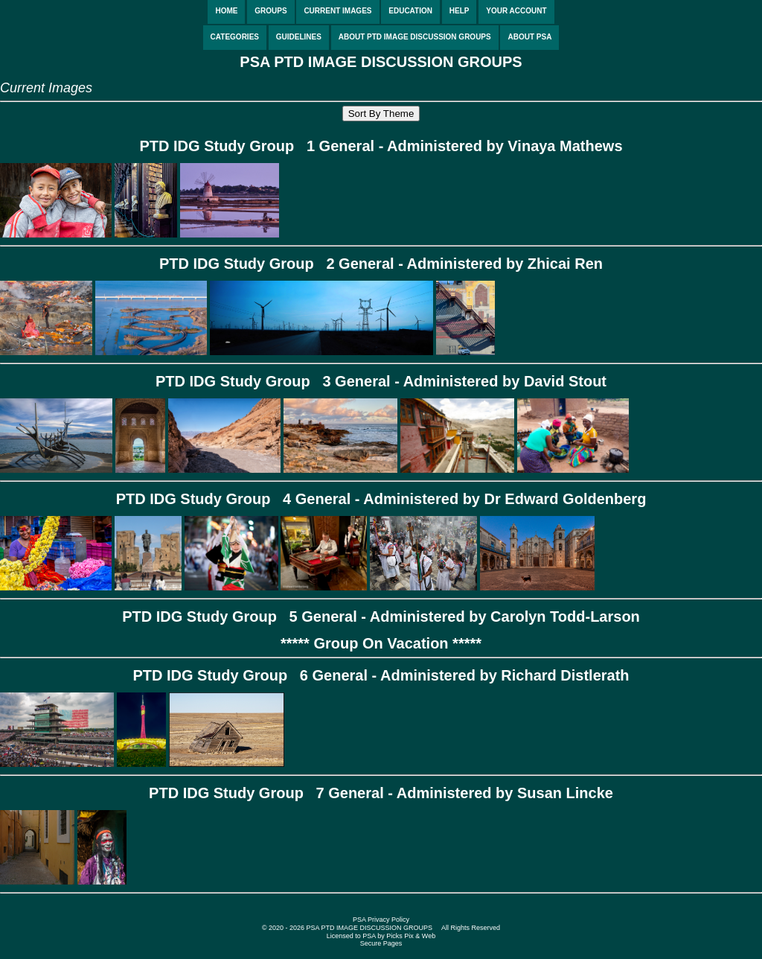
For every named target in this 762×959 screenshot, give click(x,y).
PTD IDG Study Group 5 (210, 616)
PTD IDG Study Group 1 (227, 146)
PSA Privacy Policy (381, 919)
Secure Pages (381, 943)
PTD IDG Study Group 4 (204, 499)
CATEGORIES (235, 37)
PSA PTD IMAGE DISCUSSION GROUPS (381, 62)
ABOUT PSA (529, 37)
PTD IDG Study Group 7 (236, 793)
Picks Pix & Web (410, 936)
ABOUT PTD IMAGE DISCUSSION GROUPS (415, 37)
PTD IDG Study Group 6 (220, 675)
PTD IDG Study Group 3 (243, 381)
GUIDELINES (298, 37)
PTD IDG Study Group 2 (247, 263)
